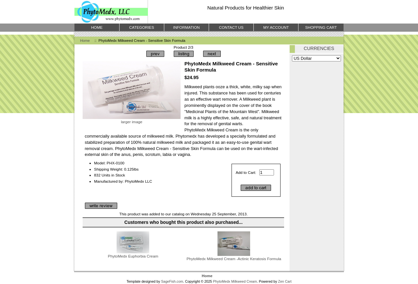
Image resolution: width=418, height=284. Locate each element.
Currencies (319, 48)
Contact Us (231, 27)
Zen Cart (284, 281)
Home (85, 40)
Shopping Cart (321, 27)
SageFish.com (172, 281)
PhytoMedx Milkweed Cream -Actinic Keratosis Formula (233, 259)
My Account (276, 27)
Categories (141, 27)
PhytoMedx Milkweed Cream (235, 281)
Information (186, 27)
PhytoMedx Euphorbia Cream (133, 256)
